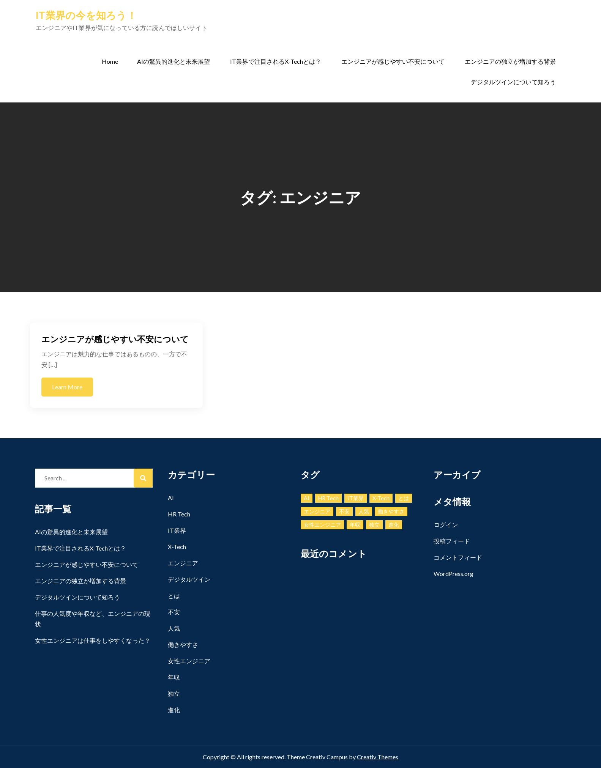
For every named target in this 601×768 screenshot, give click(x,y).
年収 (174, 677)
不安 (174, 611)
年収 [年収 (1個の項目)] (355, 524)
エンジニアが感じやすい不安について (393, 61)
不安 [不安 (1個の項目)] (344, 511)
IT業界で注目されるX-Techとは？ (275, 61)
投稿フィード (452, 541)
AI (171, 497)
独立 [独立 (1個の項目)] (374, 524)
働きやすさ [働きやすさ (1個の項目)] (391, 511)
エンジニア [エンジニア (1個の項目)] (317, 511)
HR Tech (179, 514)
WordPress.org (453, 573)
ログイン (446, 524)
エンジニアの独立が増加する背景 (510, 61)
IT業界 (177, 530)
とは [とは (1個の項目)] (403, 498)
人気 (174, 628)
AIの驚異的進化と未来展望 (173, 61)
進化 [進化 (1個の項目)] (393, 524)
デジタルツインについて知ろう (513, 81)
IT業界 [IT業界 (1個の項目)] (355, 498)
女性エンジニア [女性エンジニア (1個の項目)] (322, 524)
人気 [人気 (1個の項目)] (363, 511)
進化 (174, 709)
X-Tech (177, 546)
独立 (174, 693)
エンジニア (183, 563)
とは (174, 595)
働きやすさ (183, 644)
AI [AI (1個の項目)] (306, 498)
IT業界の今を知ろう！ (86, 15)
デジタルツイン (189, 579)
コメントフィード (458, 557)
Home (110, 61)
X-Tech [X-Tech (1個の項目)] (381, 498)
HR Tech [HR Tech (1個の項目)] (328, 498)
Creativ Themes (377, 756)
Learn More (67, 386)
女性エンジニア (189, 660)
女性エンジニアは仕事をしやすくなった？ (92, 640)
